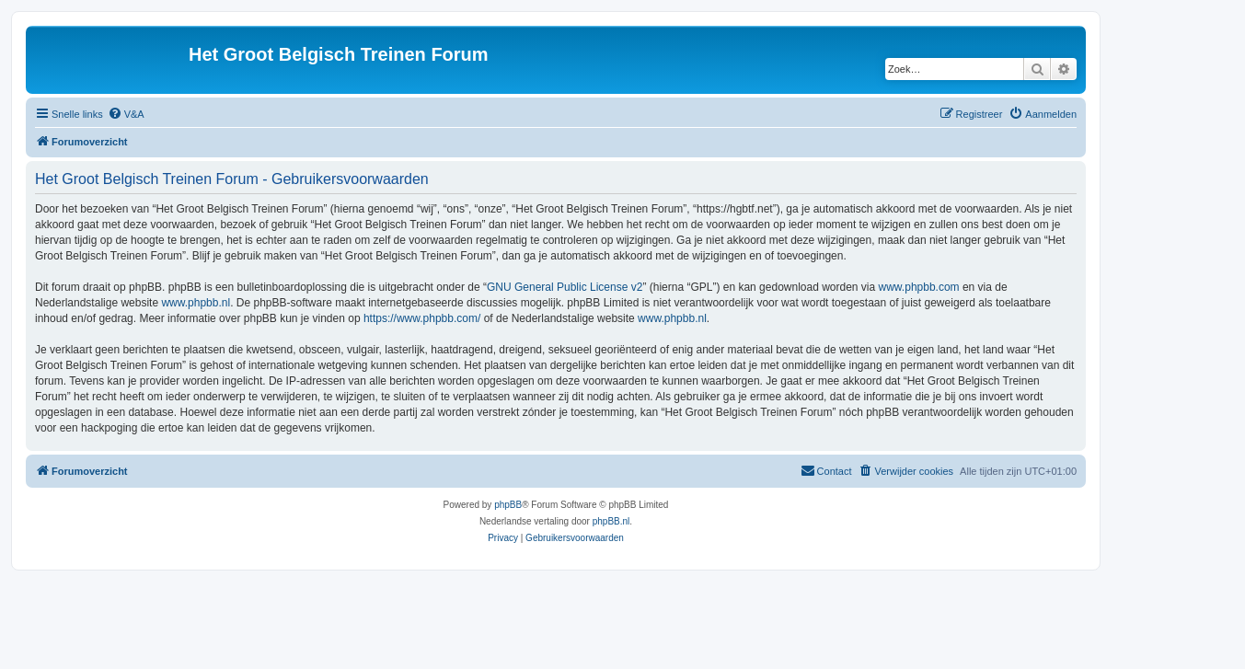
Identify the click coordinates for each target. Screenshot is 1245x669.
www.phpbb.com (919, 287)
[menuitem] (126, 114)
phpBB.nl (611, 521)
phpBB (508, 505)
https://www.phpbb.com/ (421, 318)
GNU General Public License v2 (564, 287)
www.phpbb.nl (195, 302)
